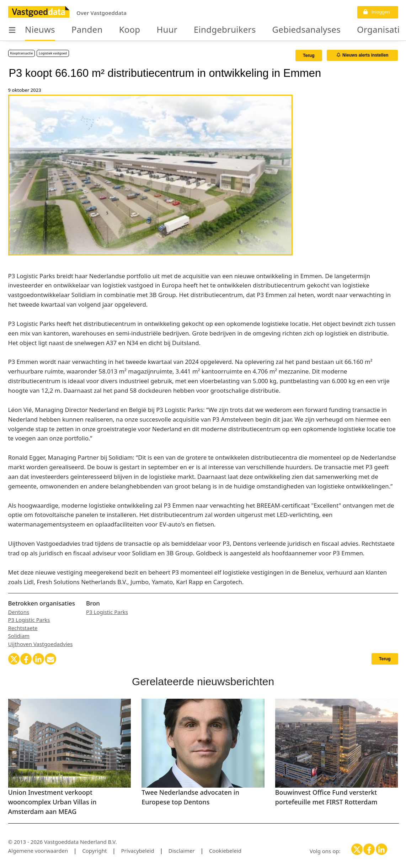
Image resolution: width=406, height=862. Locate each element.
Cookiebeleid (225, 850)
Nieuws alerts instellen (363, 55)
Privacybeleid (137, 850)
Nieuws (37, 30)
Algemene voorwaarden (38, 850)
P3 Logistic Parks (29, 619)
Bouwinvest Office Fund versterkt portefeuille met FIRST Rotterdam (326, 797)
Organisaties (328, 30)
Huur (147, 30)
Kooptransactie (21, 53)
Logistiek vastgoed (53, 53)
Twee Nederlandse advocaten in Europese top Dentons (190, 797)
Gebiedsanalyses (265, 30)
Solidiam (19, 635)
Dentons (19, 611)
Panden (77, 30)
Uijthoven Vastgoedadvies (40, 643)
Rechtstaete (23, 627)
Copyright (94, 850)
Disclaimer (182, 850)
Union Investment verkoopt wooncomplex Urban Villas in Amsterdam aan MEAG (52, 802)
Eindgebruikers (196, 30)
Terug (308, 55)
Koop (114, 30)
